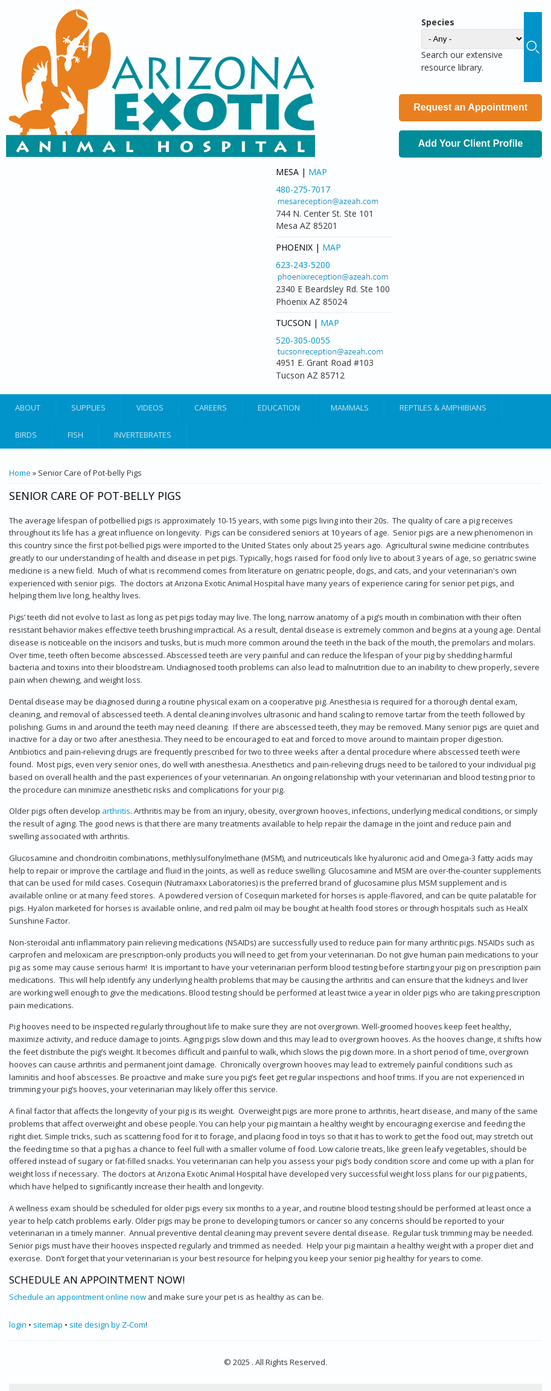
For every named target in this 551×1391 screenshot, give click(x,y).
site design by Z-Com (107, 1324)
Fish (75, 434)
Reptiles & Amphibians (443, 407)
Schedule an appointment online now (77, 1296)
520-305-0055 (303, 340)
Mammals (350, 407)
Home (20, 472)
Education (279, 407)
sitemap (48, 1324)
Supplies (88, 407)
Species (437, 22)
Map (317, 171)
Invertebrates (142, 434)
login (18, 1324)
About (27, 407)
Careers (210, 407)
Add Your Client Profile (470, 143)
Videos (150, 407)
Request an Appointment (470, 107)
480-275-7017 (303, 189)
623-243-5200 (303, 264)
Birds (26, 434)
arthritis (116, 810)
